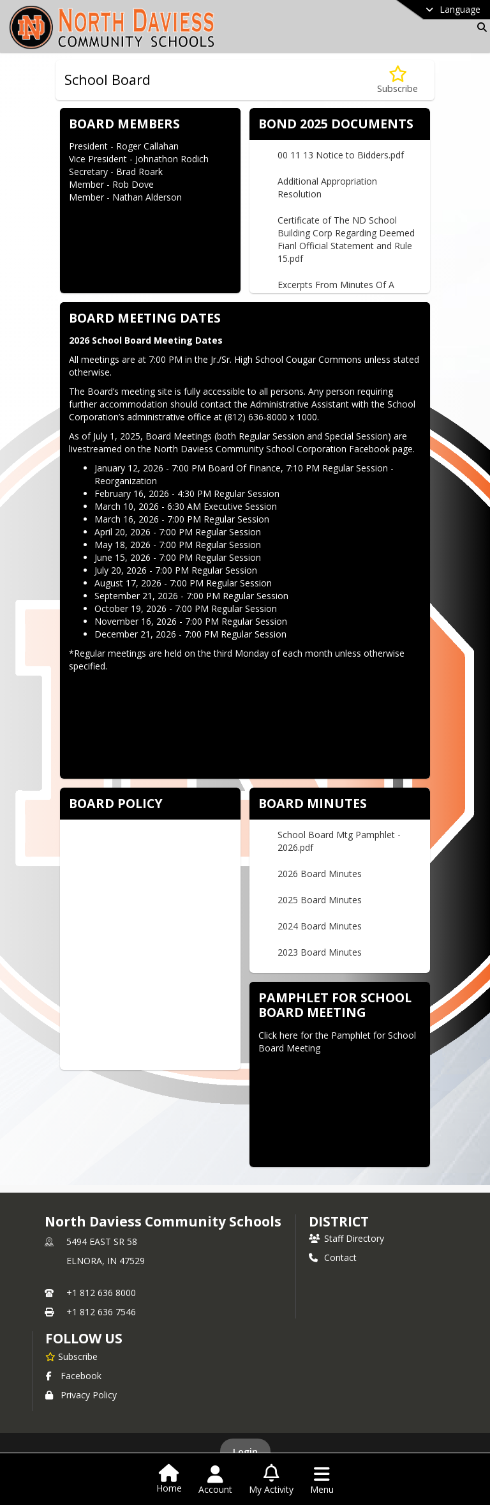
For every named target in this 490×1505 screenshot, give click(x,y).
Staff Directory (346, 1238)
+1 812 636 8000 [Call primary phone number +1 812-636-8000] (101, 1293)
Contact (333, 1257)
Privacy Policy (81, 1395)
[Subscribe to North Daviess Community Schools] (71, 1356)
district (339, 1221)
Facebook (73, 1376)
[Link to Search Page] (479, 27)
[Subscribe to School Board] (397, 80)
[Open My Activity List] (271, 1480)
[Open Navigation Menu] (322, 1480)
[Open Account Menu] (215, 1480)
